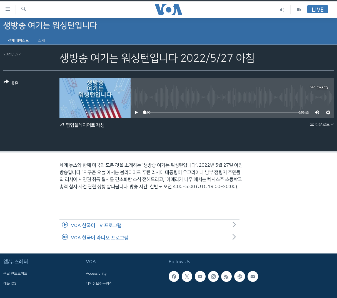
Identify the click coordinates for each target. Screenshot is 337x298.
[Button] (11, 83)
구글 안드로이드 (15, 273)
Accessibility (96, 273)
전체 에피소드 (18, 40)
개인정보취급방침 (99, 283)
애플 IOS (9, 283)
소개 (41, 40)
